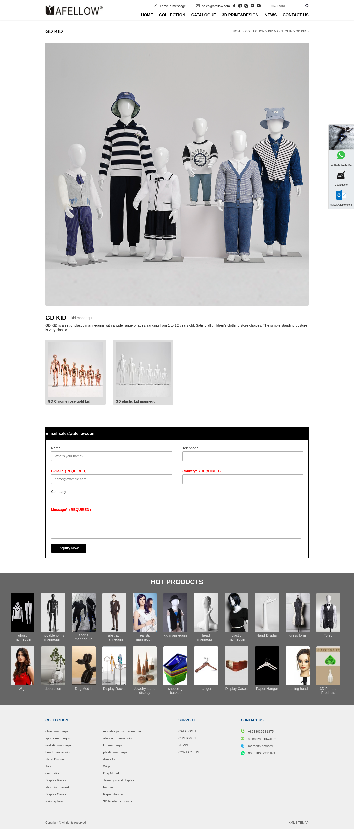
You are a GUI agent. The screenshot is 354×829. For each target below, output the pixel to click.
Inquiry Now (69, 548)
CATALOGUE (203, 15)
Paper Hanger (113, 794)
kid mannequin (280, 31)
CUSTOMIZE (187, 738)
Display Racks (55, 780)
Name (55, 448)
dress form (110, 759)
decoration (53, 773)
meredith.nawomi (257, 746)
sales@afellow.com (216, 6)
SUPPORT (186, 720)
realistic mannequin (59, 745)
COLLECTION (172, 15)
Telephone (190, 448)
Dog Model (111, 773)
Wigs (106, 766)
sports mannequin (58, 738)
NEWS (270, 15)
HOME (147, 15)
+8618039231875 (257, 731)
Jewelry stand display (118, 780)
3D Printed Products (117, 801)
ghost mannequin (57, 731)
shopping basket (57, 787)
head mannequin (57, 752)
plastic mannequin (116, 752)
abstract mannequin (117, 738)
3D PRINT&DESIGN (240, 15)
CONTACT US (296, 15)
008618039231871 (258, 753)
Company (58, 492)
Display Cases (55, 794)
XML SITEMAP (299, 822)
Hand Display (55, 759)
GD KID (301, 31)
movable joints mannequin (122, 731)
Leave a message (173, 6)
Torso (49, 766)
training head (54, 801)
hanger (108, 787)
